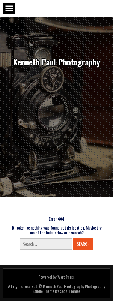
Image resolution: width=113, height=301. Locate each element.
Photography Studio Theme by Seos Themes (69, 288)
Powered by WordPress (56, 277)
